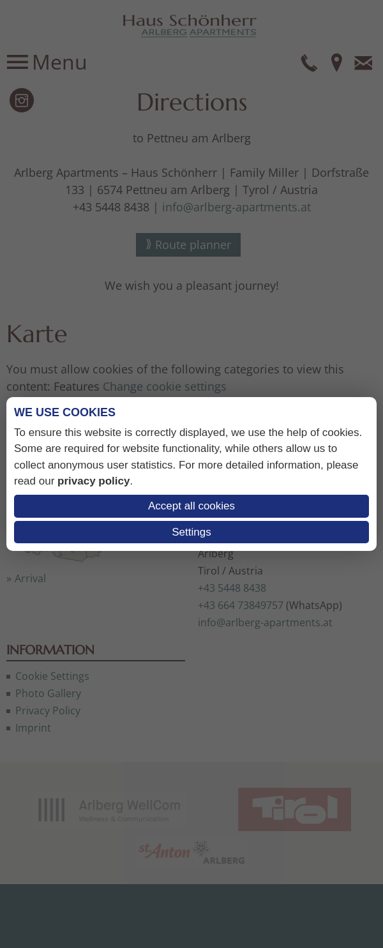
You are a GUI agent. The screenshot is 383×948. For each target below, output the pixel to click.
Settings (191, 532)
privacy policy (93, 481)
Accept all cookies (191, 506)
